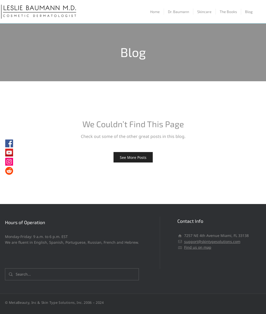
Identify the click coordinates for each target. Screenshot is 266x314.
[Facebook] (9, 143)
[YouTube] (9, 152)
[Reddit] (9, 171)
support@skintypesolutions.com (212, 241)
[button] (204, 12)
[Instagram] (9, 162)
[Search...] (72, 274)
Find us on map (197, 247)
